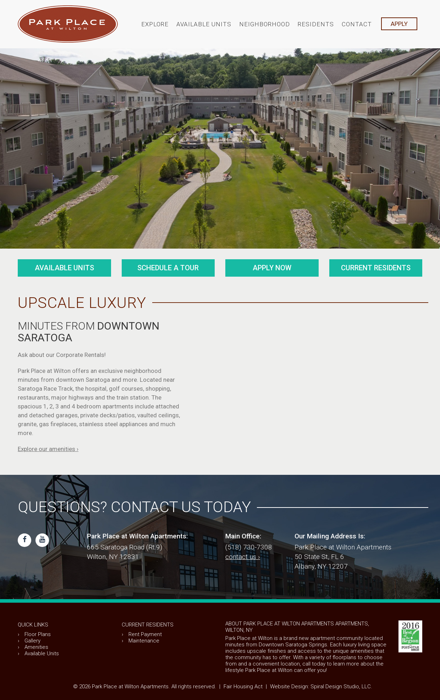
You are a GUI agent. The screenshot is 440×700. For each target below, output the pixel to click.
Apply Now (272, 268)
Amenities (36, 647)
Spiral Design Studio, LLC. (341, 686)
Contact (357, 24)
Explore (155, 24)
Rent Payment (145, 634)
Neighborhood (264, 24)
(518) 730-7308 (248, 547)
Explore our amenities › (48, 448)
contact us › (242, 557)
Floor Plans (37, 634)
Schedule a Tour (168, 268)
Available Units (203, 24)
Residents (316, 24)
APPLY (399, 23)
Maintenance (143, 640)
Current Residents (376, 268)
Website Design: (289, 686)
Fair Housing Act (243, 686)
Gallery (32, 640)
